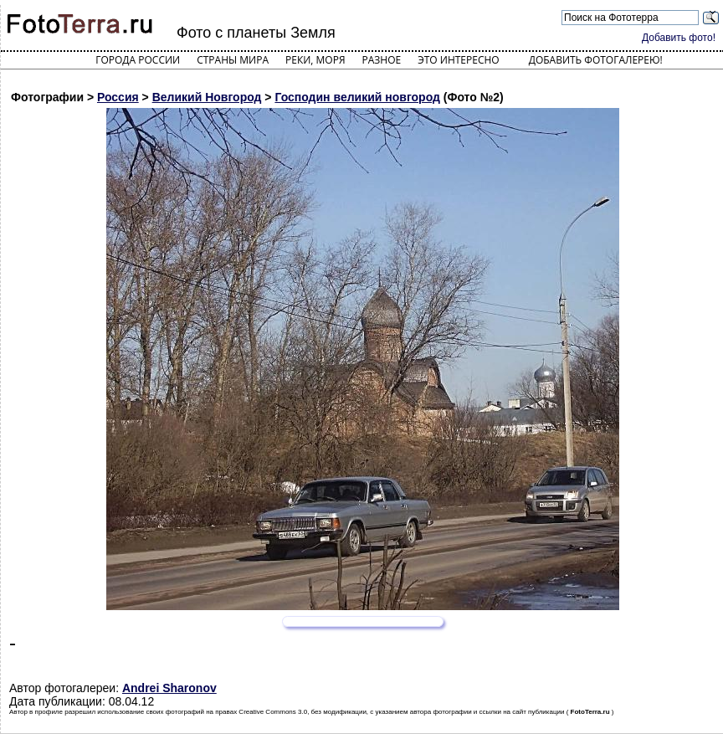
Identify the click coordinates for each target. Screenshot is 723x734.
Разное (382, 60)
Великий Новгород (207, 97)
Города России (137, 60)
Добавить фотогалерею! (596, 60)
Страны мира (233, 60)
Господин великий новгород (357, 97)
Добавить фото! (678, 38)
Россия (118, 97)
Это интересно (459, 60)
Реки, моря (315, 60)
